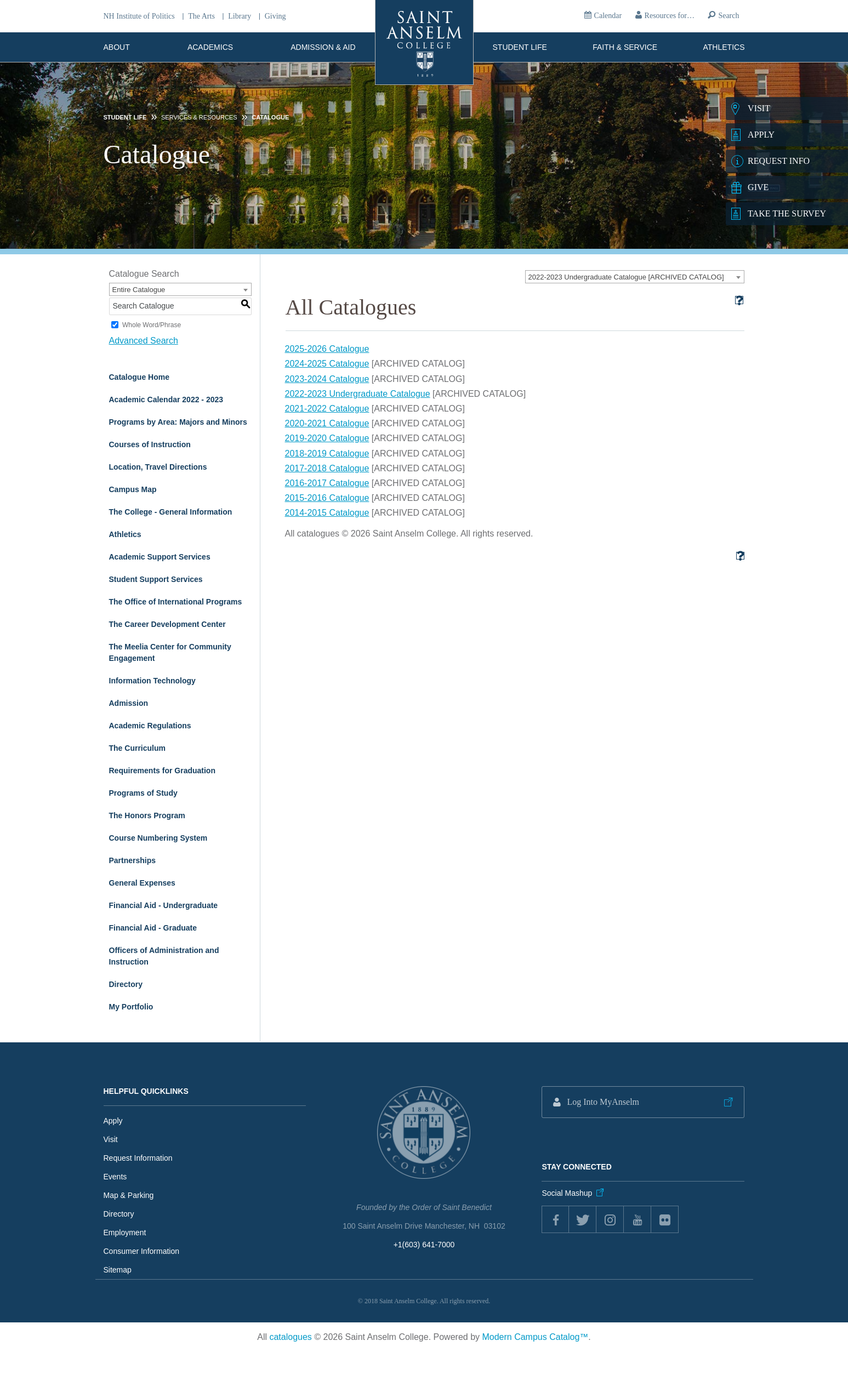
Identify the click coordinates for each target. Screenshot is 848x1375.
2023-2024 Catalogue (327, 379)
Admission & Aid (323, 47)
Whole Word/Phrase (151, 325)
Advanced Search (143, 340)
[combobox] (634, 276)
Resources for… (670, 16)
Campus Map (133, 489)
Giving (275, 16)
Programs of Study (143, 793)
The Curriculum (137, 748)
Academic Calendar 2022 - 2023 (166, 399)
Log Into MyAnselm (603, 1101)
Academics (210, 47)
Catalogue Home (139, 377)
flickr (665, 1219)
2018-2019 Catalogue (327, 453)
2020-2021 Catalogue (327, 423)
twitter (582, 1219)
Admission (129, 703)
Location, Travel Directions (158, 467)
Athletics (724, 47)
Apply (113, 1121)
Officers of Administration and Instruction (164, 956)
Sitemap (118, 1270)
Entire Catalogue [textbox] (139, 290)
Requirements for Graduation (162, 770)
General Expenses (142, 882)
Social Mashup (567, 1193)
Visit (111, 1139)
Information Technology (152, 680)
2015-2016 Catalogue (327, 498)
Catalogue (270, 117)
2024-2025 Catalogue (327, 363)
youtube (637, 1219)
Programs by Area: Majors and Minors (178, 422)
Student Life (520, 47)
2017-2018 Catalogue (327, 468)
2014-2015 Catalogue (327, 512)
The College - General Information (170, 511)
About (117, 47)
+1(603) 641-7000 (424, 1244)
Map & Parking (129, 1195)
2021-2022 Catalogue (327, 408)
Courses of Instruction (150, 444)
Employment (125, 1232)
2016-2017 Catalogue (327, 483)
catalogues (290, 1337)
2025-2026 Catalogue (327, 348)
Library (239, 16)
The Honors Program (147, 815)
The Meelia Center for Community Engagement (170, 652)
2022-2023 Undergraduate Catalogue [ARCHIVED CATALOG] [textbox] (626, 277)
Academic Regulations (150, 725)
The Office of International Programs (175, 601)
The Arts (201, 16)
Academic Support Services (159, 556)
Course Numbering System (158, 838)
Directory (126, 984)
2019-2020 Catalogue (327, 438)
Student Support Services (156, 579)
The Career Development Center (167, 624)
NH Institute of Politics (139, 16)
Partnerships (132, 860)
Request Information (138, 1158)
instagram (610, 1219)
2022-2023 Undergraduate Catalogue (357, 393)
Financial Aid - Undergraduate (163, 905)
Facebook (555, 1219)
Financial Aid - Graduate (153, 927)
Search (728, 16)
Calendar (608, 16)
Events (115, 1176)
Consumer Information (142, 1251)
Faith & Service (625, 47)
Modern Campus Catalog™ (535, 1337)
